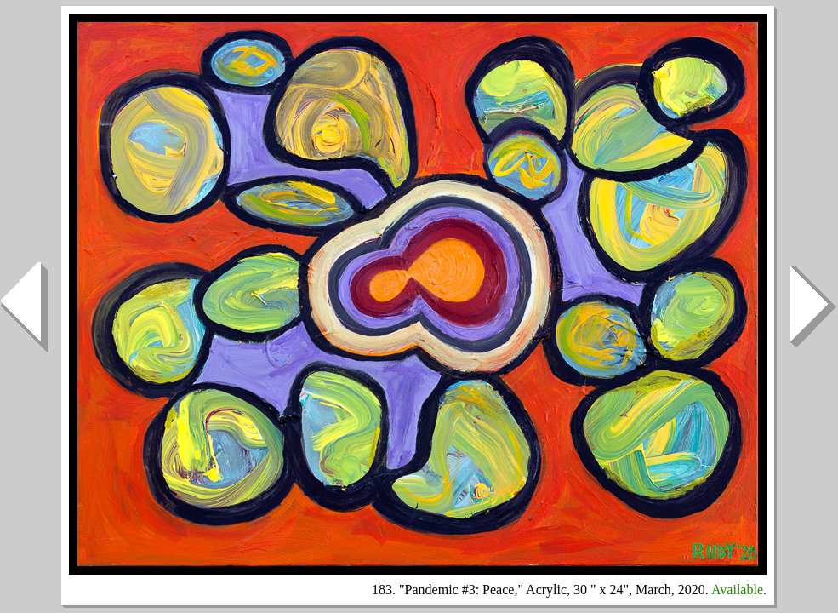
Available (737, 589)
